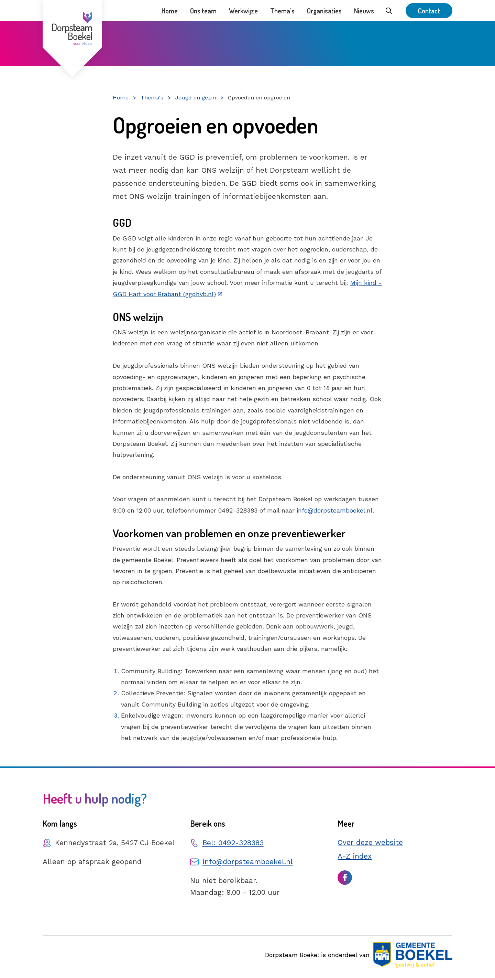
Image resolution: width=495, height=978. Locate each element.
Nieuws (364, 10)
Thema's (282, 10)
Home (170, 10)
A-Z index (355, 856)
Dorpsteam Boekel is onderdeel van (358, 955)
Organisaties (324, 10)
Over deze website (370, 842)
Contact (429, 10)
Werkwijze (243, 10)
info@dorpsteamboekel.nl (335, 510)
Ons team (203, 10)
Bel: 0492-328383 (233, 842)
